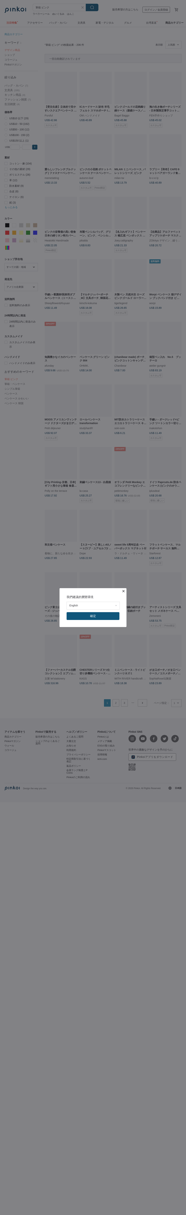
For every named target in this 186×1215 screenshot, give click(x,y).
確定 (93, 616)
